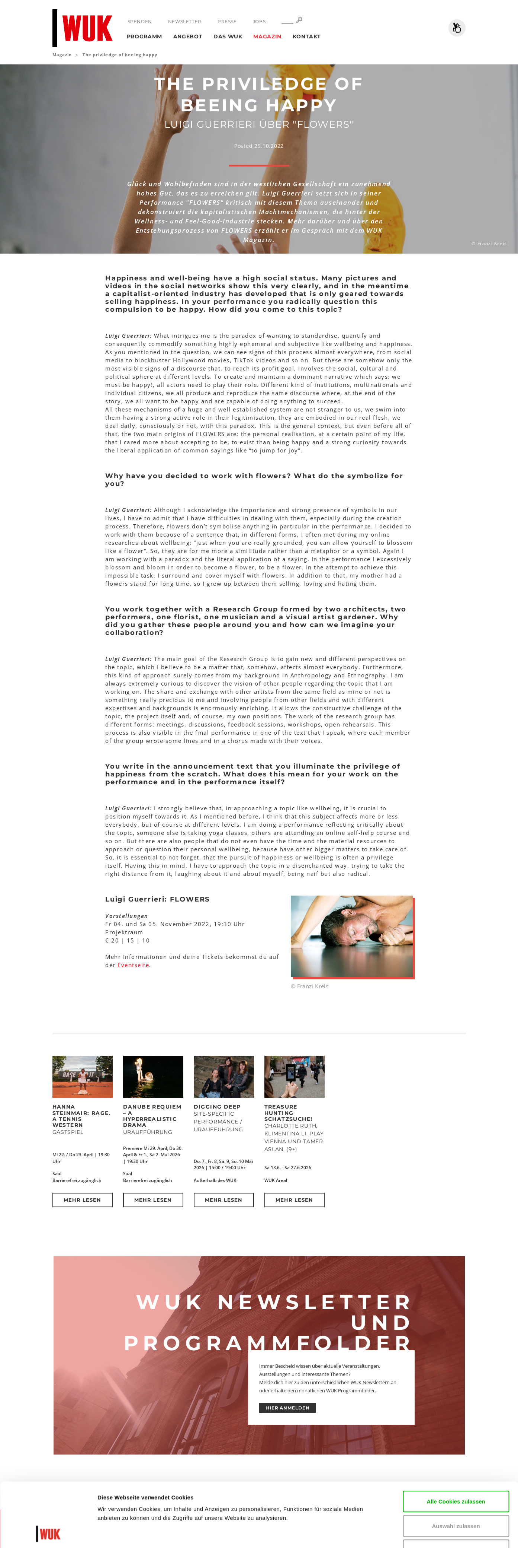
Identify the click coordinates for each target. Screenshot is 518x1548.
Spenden (140, 21)
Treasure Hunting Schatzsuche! (288, 1112)
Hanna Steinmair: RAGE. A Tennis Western (81, 1115)
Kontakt (307, 36)
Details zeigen (447, 1533)
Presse (227, 21)
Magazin (267, 36)
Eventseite (133, 965)
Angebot (188, 36)
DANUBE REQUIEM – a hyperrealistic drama (152, 1115)
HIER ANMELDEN (288, 1408)
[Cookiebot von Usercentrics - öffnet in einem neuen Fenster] (48, 1533)
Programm (145, 36)
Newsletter (185, 21)
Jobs (259, 21)
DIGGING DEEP (217, 1106)
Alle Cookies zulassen (456, 1441)
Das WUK (227, 36)
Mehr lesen (82, 1200)
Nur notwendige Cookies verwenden (456, 1494)
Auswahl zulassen (456, 1466)
